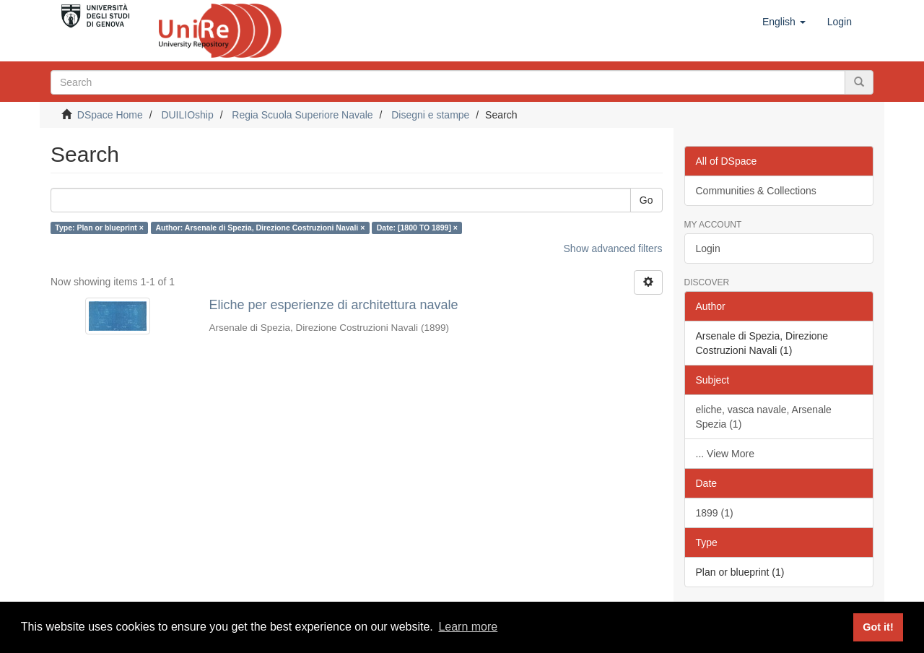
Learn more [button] (467, 626)
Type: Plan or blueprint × (99, 227)
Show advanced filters (613, 248)
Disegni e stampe (430, 115)
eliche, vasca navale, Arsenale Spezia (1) (764, 417)
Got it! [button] (878, 627)
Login (708, 248)
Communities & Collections (756, 190)
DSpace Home (110, 115)
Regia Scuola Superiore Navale (302, 115)
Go (646, 200)
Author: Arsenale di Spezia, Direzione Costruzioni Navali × (260, 227)
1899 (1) (714, 513)
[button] (783, 22)
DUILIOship (187, 115)
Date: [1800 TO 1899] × (417, 227)
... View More (725, 453)
